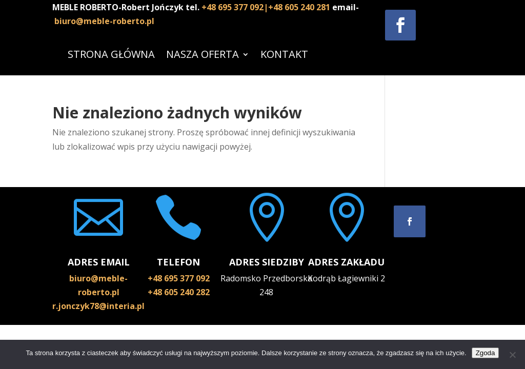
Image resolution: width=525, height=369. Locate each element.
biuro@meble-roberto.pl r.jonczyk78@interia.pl (98, 292)
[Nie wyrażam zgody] (512, 355)
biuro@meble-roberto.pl (104, 21)
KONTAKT (284, 54)
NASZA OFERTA (202, 54)
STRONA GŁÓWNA (111, 54)
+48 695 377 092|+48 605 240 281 (266, 7)
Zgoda (485, 353)
